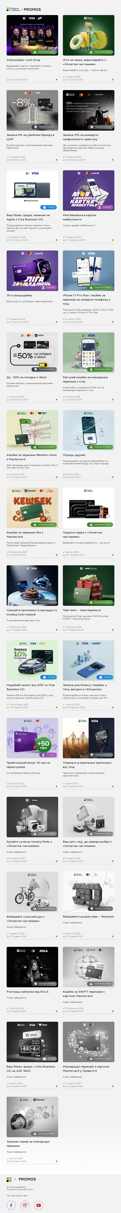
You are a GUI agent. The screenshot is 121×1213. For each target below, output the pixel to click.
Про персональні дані (17, 1196)
